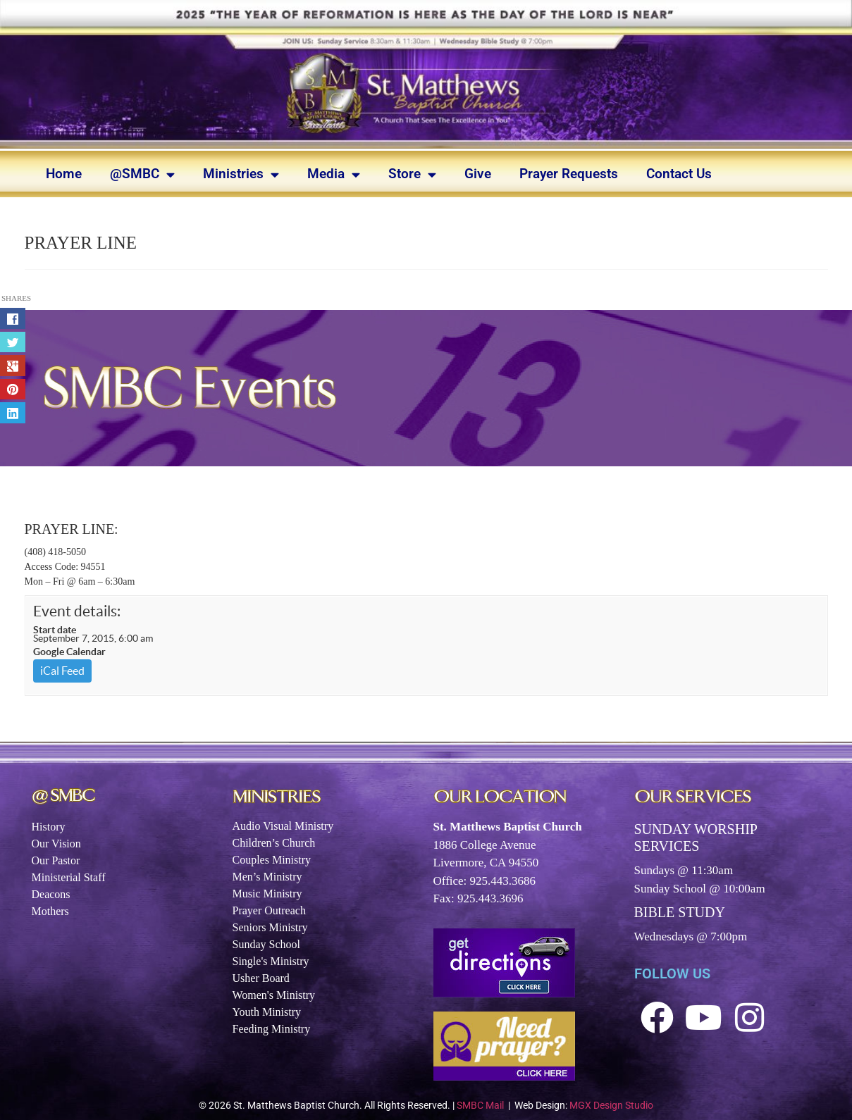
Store (412, 174)
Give (477, 174)
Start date (54, 630)
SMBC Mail (480, 1105)
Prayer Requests (568, 174)
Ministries (241, 174)
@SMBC (142, 174)
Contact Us (679, 174)
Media (333, 174)
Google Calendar (69, 652)
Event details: (77, 611)
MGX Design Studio (611, 1105)
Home (64, 174)
